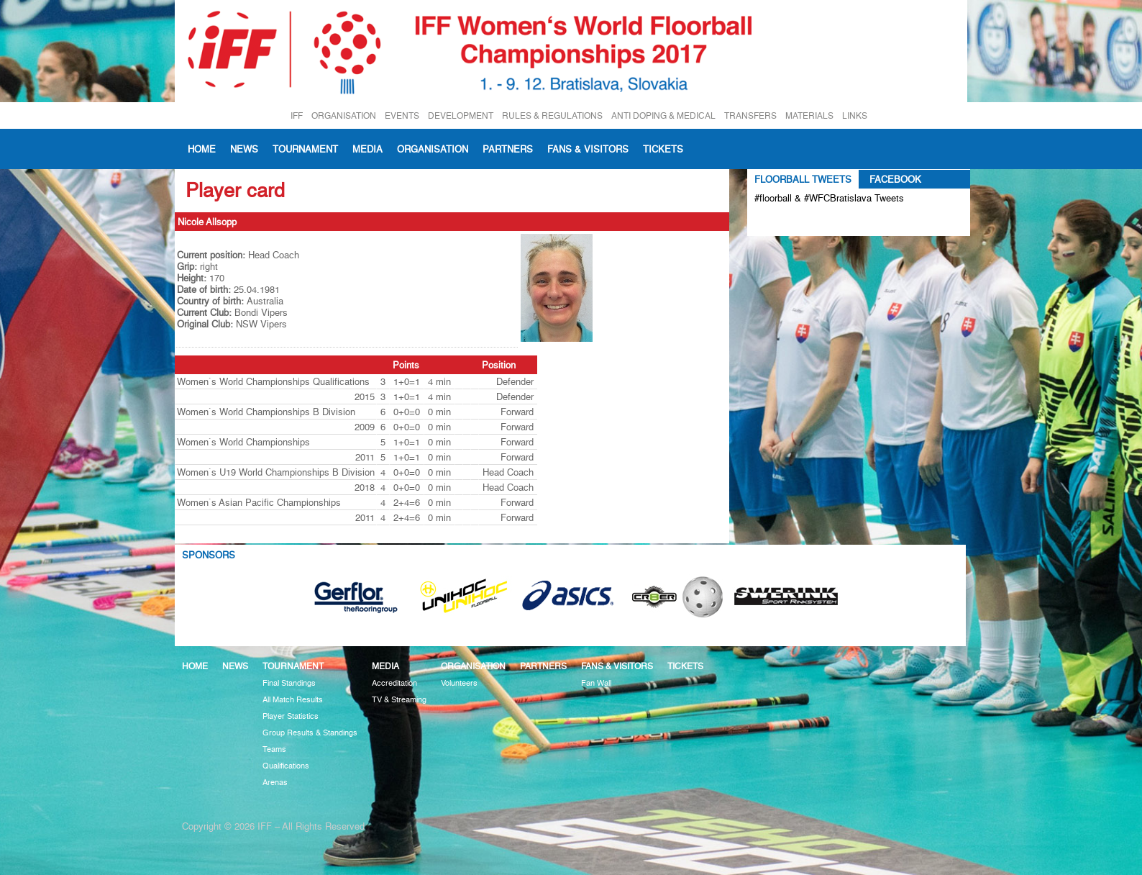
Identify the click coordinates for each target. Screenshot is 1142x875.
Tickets (663, 149)
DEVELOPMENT (460, 115)
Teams (274, 749)
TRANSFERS (750, 115)
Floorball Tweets (802, 179)
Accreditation (394, 683)
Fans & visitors (588, 149)
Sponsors (208, 555)
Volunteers (459, 683)
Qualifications (285, 766)
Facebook (895, 179)
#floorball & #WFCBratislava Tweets (829, 198)
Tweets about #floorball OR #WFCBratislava (816, 221)
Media (367, 149)
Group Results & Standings (309, 733)
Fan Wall (596, 683)
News (244, 149)
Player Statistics (290, 716)
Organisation (432, 149)
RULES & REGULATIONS (552, 115)
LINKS (854, 115)
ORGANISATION (343, 115)
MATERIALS (809, 115)
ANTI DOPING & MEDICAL (663, 115)
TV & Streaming (399, 699)
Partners (508, 149)
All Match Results (292, 699)
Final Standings (289, 683)
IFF (297, 115)
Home (202, 149)
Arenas (275, 782)
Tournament (305, 149)
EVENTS (402, 115)
